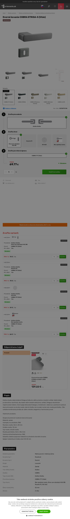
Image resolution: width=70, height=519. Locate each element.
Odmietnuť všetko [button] (27, 511)
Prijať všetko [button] (43, 511)
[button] (35, 516)
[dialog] (35, 259)
